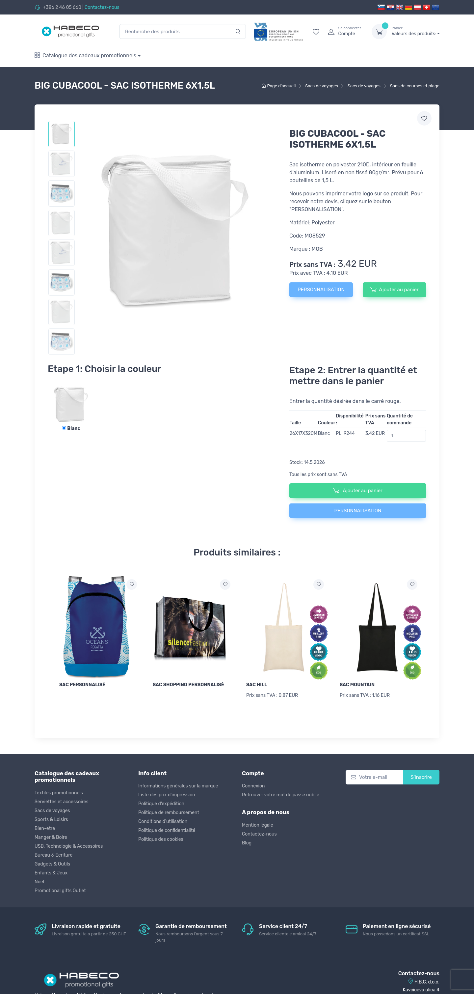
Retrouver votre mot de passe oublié (280, 795)
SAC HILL (256, 685)
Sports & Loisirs (51, 819)
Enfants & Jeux (51, 873)
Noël (39, 882)
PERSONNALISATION (321, 290)
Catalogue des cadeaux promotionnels (85, 55)
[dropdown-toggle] (379, 31)
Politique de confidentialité (166, 830)
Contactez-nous (102, 7)
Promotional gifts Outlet (60, 891)
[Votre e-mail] (374, 777)
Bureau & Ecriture (53, 855)
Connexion (253, 786)
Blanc (71, 428)
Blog (246, 843)
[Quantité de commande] (406, 435)
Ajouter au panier (394, 290)
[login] (344, 31)
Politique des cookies (160, 839)
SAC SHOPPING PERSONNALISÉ (188, 685)
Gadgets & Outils (52, 864)
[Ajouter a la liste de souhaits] (131, 584)
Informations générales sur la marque (178, 786)
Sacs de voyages (52, 810)
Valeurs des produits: (415, 31)
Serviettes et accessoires (62, 802)
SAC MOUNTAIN (357, 685)
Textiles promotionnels (59, 793)
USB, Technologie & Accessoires (69, 846)
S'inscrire (421, 777)
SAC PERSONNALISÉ (82, 685)
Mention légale (257, 825)
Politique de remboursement (168, 812)
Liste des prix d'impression (166, 795)
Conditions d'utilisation (162, 821)
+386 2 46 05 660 (62, 7)
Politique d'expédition (161, 804)
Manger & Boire (51, 837)
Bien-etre (45, 828)
